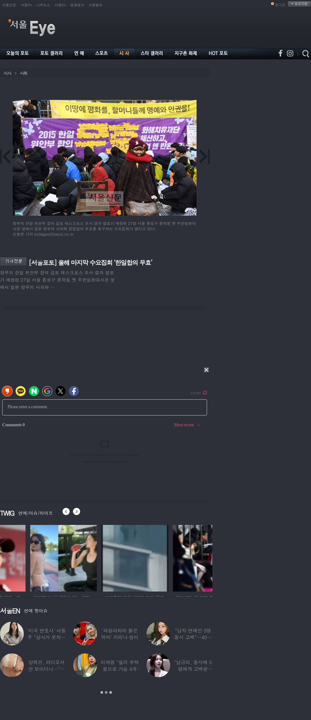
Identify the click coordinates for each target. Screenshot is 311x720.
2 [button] (106, 692)
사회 (23, 73)
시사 (7, 73)
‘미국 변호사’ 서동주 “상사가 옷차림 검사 (46, 637)
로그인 (280, 5)
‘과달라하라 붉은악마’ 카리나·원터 (120, 633)
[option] (33, 557)
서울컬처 (96, 5)
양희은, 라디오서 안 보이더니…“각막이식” (46, 669)
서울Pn (26, 5)
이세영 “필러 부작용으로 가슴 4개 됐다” (119, 669)
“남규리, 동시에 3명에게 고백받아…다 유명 (193, 669)
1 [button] (101, 692)
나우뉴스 (43, 5)
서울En (60, 5)
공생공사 (77, 5)
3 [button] (110, 692)
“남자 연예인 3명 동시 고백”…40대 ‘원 (192, 637)
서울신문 (9, 5)
